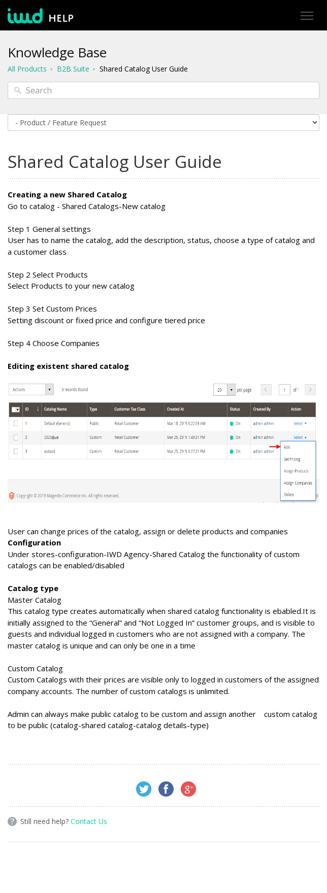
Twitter (143, 789)
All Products (27, 69)
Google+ (188, 789)
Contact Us (89, 821)
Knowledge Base (57, 52)
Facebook (166, 789)
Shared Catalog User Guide (144, 69)
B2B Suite (73, 69)
